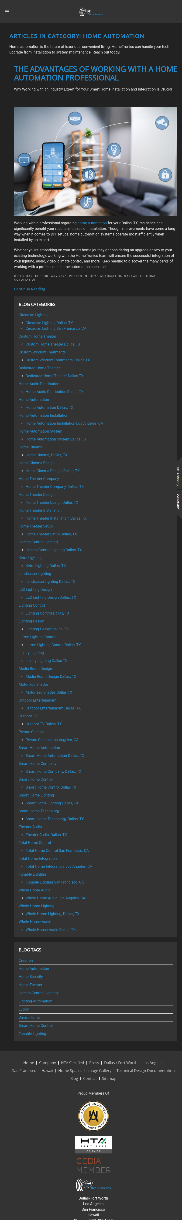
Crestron (26, 960)
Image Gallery (99, 1070)
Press (94, 1062)
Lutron (24, 1009)
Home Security (31, 977)
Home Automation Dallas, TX (116, 276)
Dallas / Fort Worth (120, 1062)
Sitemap (109, 1078)
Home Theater (30, 985)
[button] (7, 11)
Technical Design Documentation (146, 1070)
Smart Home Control (36, 1025)
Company (47, 1062)
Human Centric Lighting (38, 993)
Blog (74, 1078)
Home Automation (34, 968)
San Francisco (24, 1070)
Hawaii (47, 1070)
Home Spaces (70, 1070)
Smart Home (29, 1017)
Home (28, 1062)
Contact (90, 1078)
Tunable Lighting (32, 1034)
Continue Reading (29, 289)
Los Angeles (153, 1062)
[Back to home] (91, 11)
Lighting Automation (35, 1001)
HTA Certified (72, 1062)
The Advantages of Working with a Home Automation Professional (95, 73)
